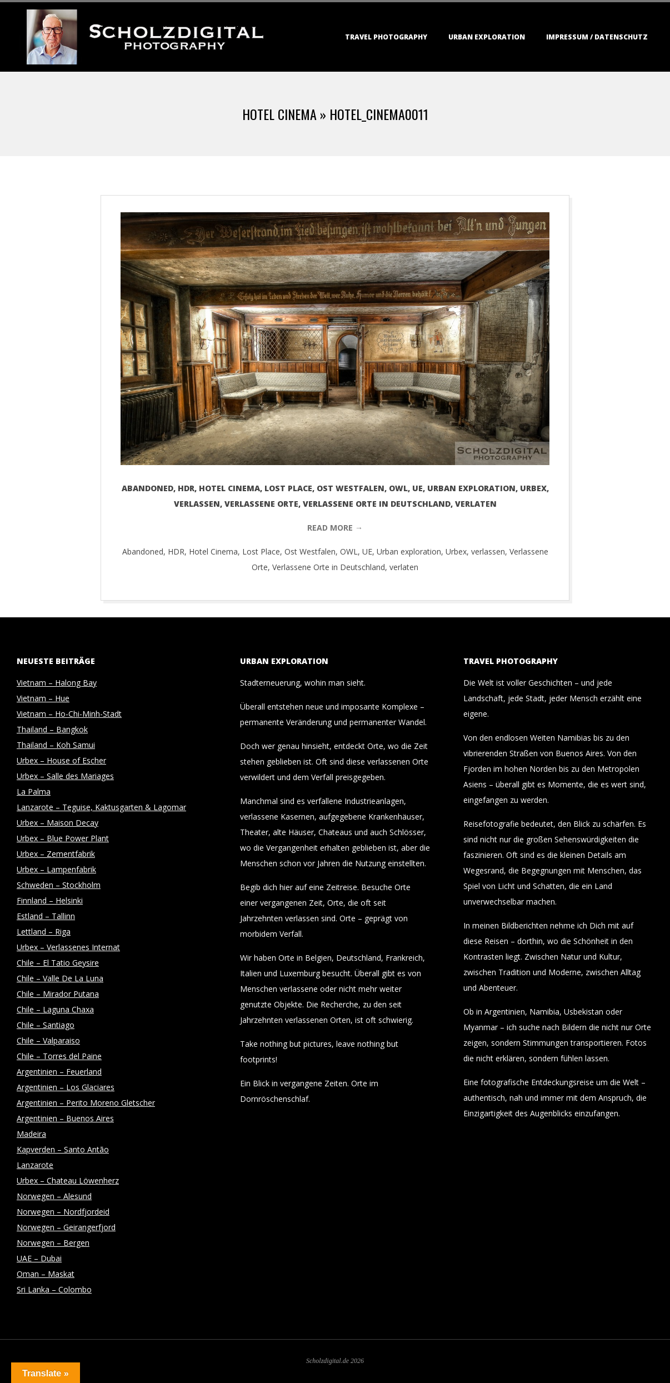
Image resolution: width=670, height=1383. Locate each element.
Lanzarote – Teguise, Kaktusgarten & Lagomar (101, 807)
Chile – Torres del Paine (59, 1056)
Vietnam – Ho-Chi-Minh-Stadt (69, 713)
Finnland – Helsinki (50, 900)
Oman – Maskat (45, 1274)
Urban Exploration (486, 37)
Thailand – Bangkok (52, 729)
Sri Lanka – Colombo (54, 1289)
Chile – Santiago (45, 1025)
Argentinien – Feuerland (59, 1071)
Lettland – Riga (44, 931)
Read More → (335, 527)
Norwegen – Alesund (54, 1196)
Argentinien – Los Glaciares (65, 1087)
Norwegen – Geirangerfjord (66, 1227)
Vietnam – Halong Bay (57, 682)
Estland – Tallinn (46, 916)
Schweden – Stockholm (59, 885)
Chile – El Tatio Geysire (58, 962)
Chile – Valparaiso (48, 1040)
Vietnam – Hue (43, 698)
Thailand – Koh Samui (56, 745)
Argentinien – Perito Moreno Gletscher (86, 1102)
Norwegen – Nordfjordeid (63, 1211)
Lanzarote (35, 1165)
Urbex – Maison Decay (57, 822)
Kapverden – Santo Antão (63, 1149)
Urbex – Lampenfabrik (56, 869)
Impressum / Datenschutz (597, 37)
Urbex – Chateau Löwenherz (68, 1180)
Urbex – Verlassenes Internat (68, 947)
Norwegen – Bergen (53, 1242)
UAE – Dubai (39, 1258)
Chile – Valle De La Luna (60, 978)
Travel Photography (386, 37)
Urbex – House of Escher (61, 760)
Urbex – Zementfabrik (56, 853)
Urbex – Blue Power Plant (63, 838)
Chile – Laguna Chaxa (55, 1009)
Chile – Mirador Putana (58, 993)
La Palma (34, 791)
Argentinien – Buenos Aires (65, 1118)
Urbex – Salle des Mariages (65, 776)
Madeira (31, 1134)
